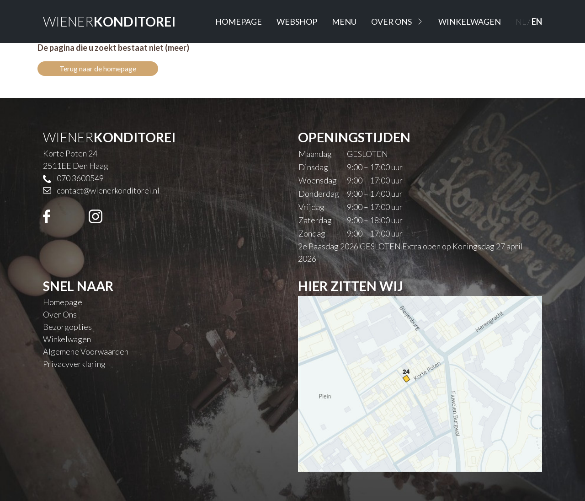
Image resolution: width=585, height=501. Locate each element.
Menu (344, 21)
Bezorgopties (67, 327)
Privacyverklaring (74, 364)
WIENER (109, 21)
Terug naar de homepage (97, 68)
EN (537, 21)
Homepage (238, 21)
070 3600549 (80, 178)
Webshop (297, 21)
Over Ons (397, 21)
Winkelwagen (469, 21)
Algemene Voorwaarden (85, 351)
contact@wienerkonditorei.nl (108, 190)
